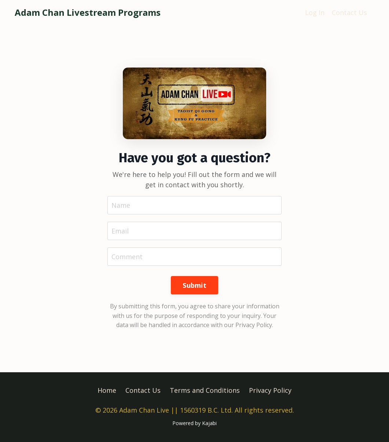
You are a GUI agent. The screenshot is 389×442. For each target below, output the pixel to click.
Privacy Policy (270, 390)
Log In (314, 12)
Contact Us (349, 12)
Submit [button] (194, 285)
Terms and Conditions (205, 390)
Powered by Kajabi (194, 423)
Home (107, 390)
